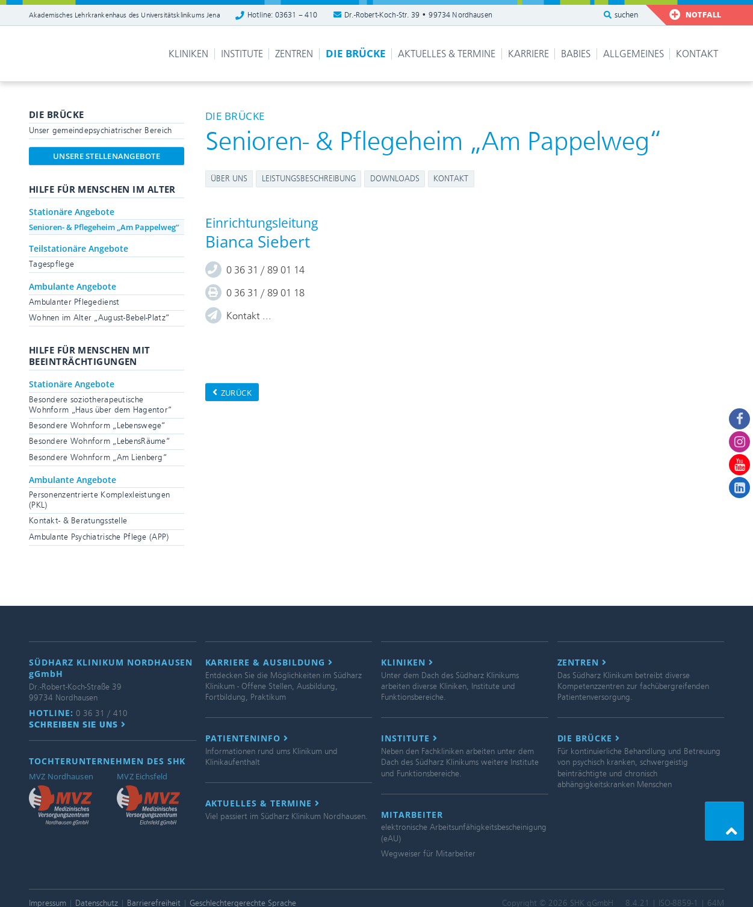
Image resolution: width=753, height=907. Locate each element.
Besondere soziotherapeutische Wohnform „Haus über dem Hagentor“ (100, 404)
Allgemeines (633, 54)
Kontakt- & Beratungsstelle (78, 520)
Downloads (395, 178)
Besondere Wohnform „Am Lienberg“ (98, 457)
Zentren (294, 54)
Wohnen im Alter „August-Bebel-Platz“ (99, 317)
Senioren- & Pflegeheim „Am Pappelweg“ (104, 227)
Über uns (229, 178)
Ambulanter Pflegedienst (74, 302)
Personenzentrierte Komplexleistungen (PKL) (99, 500)
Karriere (528, 54)
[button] (724, 821)
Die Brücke (356, 53)
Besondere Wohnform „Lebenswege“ (97, 425)
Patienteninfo (247, 738)
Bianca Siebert (257, 241)
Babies (575, 54)
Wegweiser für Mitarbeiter (428, 853)
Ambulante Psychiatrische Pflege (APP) (99, 536)
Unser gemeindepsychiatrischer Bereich (100, 130)
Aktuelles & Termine (446, 54)
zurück (232, 392)
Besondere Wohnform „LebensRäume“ (99, 441)
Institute (242, 54)
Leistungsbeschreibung (309, 178)
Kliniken (188, 54)
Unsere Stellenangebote (106, 156)
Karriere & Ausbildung (269, 662)
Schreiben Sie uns (77, 724)
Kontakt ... (248, 316)
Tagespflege (51, 264)
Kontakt (697, 54)
